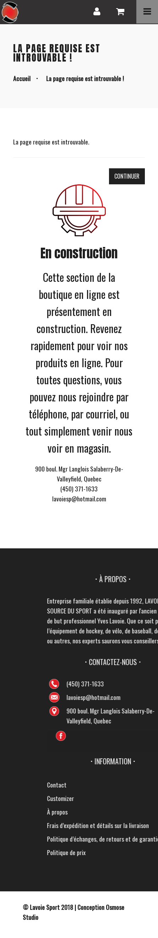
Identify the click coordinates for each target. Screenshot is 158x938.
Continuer (127, 176)
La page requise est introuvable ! (85, 78)
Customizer (139, 798)
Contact (136, 784)
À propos (136, 811)
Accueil (22, 78)
